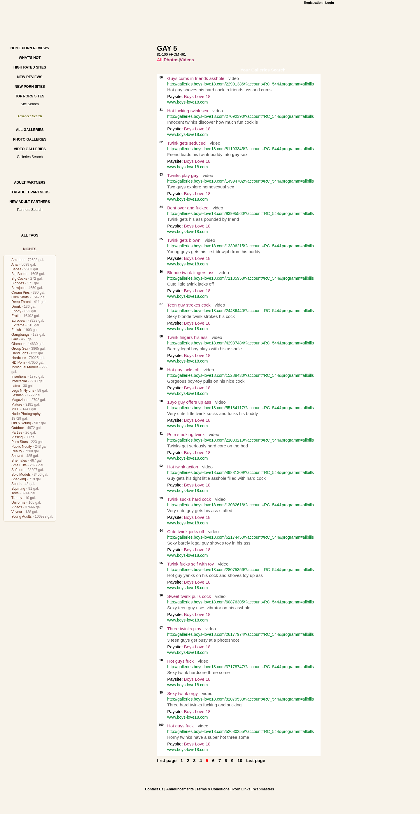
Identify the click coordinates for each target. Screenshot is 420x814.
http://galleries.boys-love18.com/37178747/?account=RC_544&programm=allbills (240, 666)
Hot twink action (182, 466)
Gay (14, 339)
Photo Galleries (29, 139)
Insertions (19, 376)
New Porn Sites (30, 87)
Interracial (19, 381)
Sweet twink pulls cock (189, 596)
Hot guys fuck (180, 661)
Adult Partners (30, 183)
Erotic (15, 316)
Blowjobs (18, 288)
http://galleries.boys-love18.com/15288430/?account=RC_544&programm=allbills (240, 375)
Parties (16, 432)
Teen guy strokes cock (188, 304)
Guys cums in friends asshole (195, 78)
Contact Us (154, 789)
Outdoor (17, 428)
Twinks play (183, 175)
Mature (16, 404)
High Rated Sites (29, 67)
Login (329, 2)
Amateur (17, 260)
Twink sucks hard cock (189, 499)
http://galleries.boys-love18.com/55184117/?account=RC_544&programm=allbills (240, 407)
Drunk (16, 306)
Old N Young (21, 423)
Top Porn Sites (29, 96)
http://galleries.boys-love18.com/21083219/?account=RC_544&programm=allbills (240, 440)
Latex (15, 386)
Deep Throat (21, 302)
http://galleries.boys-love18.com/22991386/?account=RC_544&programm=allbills (240, 84)
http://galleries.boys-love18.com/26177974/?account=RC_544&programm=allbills (240, 634)
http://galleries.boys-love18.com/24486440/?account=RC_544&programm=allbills (240, 310)
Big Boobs (19, 274)
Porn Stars (19, 442)
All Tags (29, 235)
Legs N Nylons (22, 390)
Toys (15, 493)
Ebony (16, 311)
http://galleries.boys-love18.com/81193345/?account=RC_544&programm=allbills (240, 148)
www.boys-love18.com (187, 102)
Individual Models (24, 367)
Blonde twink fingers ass (190, 272)
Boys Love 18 (197, 96)
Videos (16, 507)
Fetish (16, 330)
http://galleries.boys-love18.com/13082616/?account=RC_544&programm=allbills (240, 505)
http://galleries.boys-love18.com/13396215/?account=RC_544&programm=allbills (240, 246)
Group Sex (19, 348)
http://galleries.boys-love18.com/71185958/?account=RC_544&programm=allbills (240, 278)
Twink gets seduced (186, 143)
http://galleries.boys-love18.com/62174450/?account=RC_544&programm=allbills (240, 537)
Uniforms (18, 502)
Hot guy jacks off (183, 369)
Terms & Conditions (213, 789)
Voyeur (16, 512)
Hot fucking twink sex (187, 110)
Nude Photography (26, 414)
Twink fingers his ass (187, 337)
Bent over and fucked (188, 207)
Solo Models (21, 474)
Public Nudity (21, 446)
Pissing (17, 437)
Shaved (17, 456)
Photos (171, 59)
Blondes (17, 283)
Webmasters (263, 789)
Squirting (18, 488)
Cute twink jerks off (185, 531)
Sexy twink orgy (182, 693)
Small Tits (19, 465)
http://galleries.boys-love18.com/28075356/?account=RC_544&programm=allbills (240, 569)
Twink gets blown (183, 240)
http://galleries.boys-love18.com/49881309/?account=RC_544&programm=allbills (240, 472)
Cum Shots (20, 297)
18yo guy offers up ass (189, 402)
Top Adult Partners (29, 192)
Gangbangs (20, 334)
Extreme (17, 325)
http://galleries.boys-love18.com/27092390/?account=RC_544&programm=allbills (240, 116)
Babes (16, 269)
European (19, 320)
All (159, 59)
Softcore (17, 470)
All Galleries (29, 130)
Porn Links (241, 789)
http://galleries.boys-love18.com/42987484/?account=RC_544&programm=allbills (240, 343)
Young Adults (21, 516)
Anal (14, 264)
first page (167, 760)
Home (15, 48)
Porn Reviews (35, 48)
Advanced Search (30, 116)
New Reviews (30, 77)
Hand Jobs (19, 353)
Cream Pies (20, 292)
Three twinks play (184, 628)
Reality (16, 451)
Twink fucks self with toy (190, 563)
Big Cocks (19, 278)
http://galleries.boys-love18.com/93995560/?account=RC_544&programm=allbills (240, 213)
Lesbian (17, 395)
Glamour (18, 344)
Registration (313, 2)
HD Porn (18, 362)
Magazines (19, 400)
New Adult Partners (29, 202)
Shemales (19, 460)
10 (239, 760)
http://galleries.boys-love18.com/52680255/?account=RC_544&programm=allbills (240, 731)
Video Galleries (30, 149)
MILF (15, 409)
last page (255, 760)
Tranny (16, 498)
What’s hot (30, 58)
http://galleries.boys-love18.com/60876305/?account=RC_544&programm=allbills (240, 602)
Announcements (180, 789)
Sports (16, 484)
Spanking (18, 479)
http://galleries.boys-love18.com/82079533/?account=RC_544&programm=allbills (240, 699)
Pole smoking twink (185, 434)
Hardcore (18, 358)
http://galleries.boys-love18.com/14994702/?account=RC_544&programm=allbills (240, 181)
